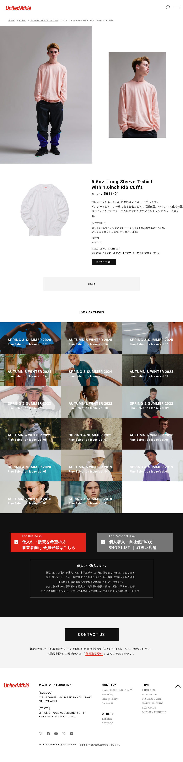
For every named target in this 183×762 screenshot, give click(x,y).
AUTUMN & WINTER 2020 (44, 20)
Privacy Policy (110, 699)
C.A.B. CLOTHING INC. (115, 690)
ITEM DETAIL (103, 262)
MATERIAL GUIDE (153, 703)
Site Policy (108, 694)
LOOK (22, 20)
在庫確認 (107, 718)
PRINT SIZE (149, 690)
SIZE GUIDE (149, 707)
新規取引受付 (94, 653)
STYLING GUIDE (152, 699)
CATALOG (108, 723)
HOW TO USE (150, 694)
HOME (11, 20)
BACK (91, 284)
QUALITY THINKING (154, 712)
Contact (106, 703)
